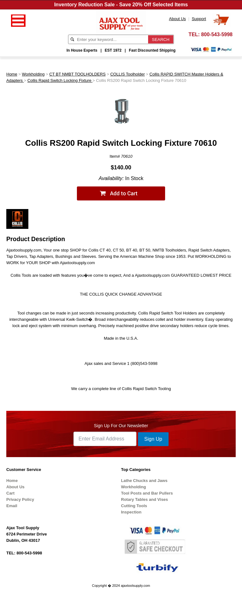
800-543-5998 (217, 34)
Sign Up (153, 439)
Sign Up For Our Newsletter (121, 425)
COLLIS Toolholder (127, 74)
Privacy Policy (20, 499)
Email (11, 505)
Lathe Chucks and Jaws (144, 480)
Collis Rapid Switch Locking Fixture (60, 80)
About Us (15, 486)
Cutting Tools (134, 505)
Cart (10, 493)
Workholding (33, 74)
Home (11, 74)
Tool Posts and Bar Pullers (147, 493)
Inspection (131, 512)
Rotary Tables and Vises (144, 499)
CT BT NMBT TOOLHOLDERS (77, 74)
